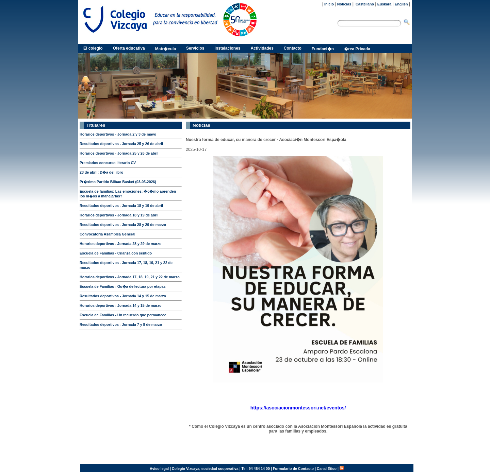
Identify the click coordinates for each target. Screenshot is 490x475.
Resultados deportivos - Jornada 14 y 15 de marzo (123, 296)
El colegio (93, 48)
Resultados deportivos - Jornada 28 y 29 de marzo (123, 225)
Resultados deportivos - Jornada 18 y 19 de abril (121, 206)
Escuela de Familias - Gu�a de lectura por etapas (123, 286)
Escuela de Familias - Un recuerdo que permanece (123, 315)
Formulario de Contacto (293, 469)
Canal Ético (327, 469)
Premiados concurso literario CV (108, 163)
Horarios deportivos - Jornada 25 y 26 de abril (119, 153)
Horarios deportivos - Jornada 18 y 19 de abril (119, 215)
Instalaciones (227, 48)
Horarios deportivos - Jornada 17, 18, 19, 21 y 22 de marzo (130, 277)
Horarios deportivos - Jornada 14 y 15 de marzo (120, 305)
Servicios (195, 48)
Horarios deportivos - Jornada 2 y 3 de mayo (118, 134)
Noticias (344, 4)
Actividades (262, 48)
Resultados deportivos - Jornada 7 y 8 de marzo (121, 324)
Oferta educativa (129, 48)
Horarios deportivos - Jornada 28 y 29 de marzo (120, 244)
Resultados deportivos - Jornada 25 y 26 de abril (121, 144)
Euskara (384, 4)
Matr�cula (165, 49)
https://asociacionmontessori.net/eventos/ (298, 407)
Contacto (292, 48)
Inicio (329, 4)
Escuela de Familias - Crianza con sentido (116, 253)
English (401, 4)
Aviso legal (159, 469)
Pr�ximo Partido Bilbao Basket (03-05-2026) (118, 182)
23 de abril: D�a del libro (101, 172)
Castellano (365, 4)
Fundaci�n (323, 49)
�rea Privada (357, 49)
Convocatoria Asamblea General (107, 234)
